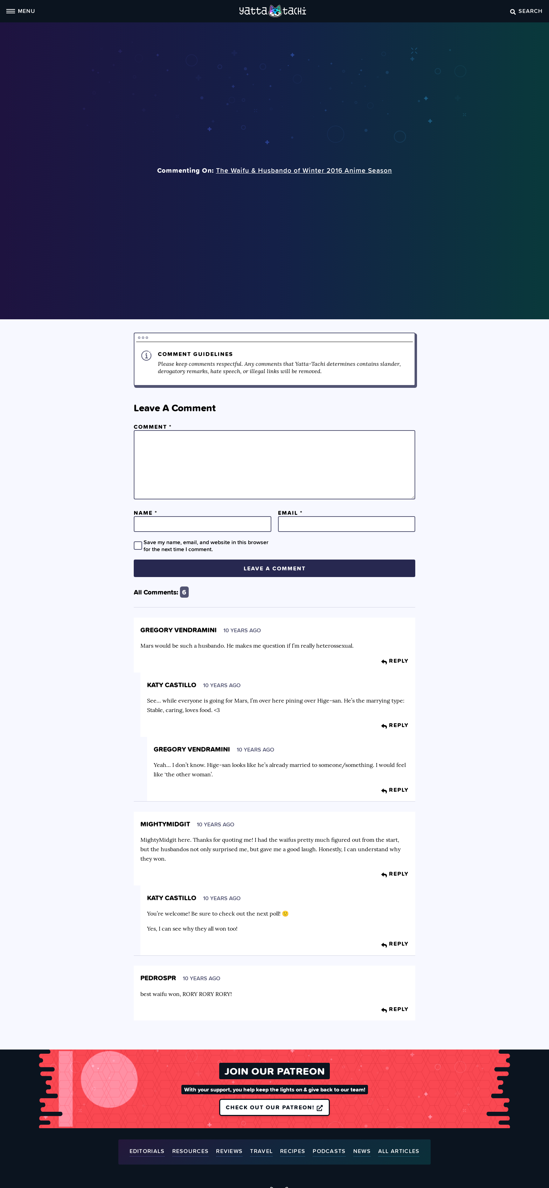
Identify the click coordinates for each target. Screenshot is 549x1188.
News (362, 1151)
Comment (153, 426)
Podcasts (329, 1151)
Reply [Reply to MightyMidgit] (395, 873)
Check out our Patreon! (274, 1107)
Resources (190, 1151)
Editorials (147, 1151)
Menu (20, 11)
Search (526, 11)
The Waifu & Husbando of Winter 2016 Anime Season (304, 170)
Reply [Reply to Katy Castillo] (395, 725)
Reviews (229, 1151)
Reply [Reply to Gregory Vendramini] (395, 660)
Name (146, 512)
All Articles (399, 1151)
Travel (261, 1151)
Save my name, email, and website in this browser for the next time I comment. (206, 546)
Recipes (292, 1151)
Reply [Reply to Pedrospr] (395, 1009)
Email (290, 512)
